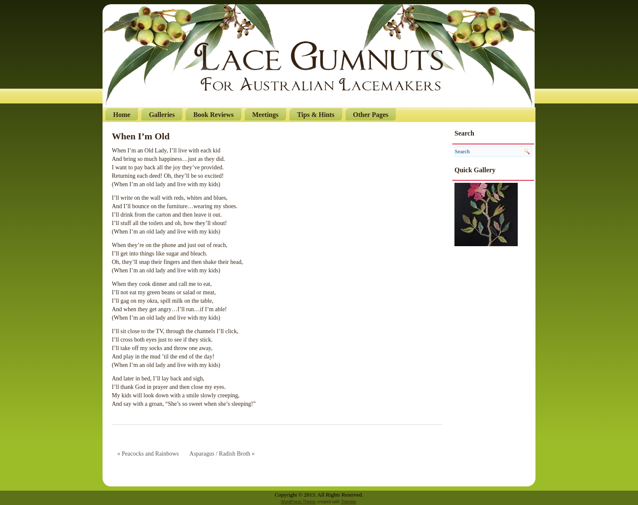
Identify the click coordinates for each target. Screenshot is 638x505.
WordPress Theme (298, 502)
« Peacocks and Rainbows (148, 454)
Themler (348, 502)
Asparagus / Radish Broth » (222, 454)
